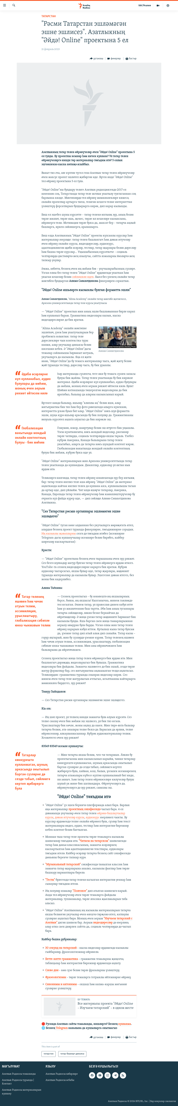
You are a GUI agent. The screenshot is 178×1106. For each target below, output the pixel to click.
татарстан (48, 16)
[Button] (96, 59)
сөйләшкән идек (83, 277)
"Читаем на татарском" (94, 841)
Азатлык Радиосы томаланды (19, 1074)
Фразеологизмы (56, 977)
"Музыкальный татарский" (63, 864)
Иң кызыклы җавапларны (58, 533)
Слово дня (51, 970)
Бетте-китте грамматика (61, 959)
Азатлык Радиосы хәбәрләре (62, 1074)
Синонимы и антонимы (61, 984)
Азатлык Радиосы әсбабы (60, 1080)
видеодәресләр (103, 922)
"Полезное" (80, 891)
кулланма (124, 1024)
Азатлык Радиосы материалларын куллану (21, 1092)
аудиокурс (93, 817)
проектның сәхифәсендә (84, 809)
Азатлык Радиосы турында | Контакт (18, 1082)
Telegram (62, 1028)
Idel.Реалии (144, 5)
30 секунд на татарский (61, 948)
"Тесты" (50, 879)
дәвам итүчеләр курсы (69, 817)
